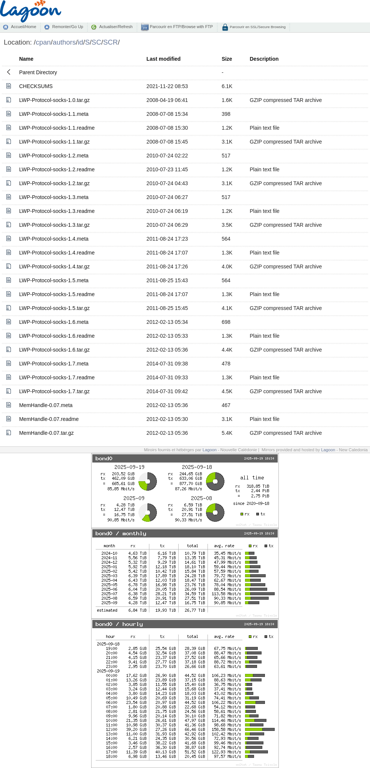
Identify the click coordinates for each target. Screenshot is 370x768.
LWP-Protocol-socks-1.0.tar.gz (54, 100)
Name (26, 59)
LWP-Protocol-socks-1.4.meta (54, 239)
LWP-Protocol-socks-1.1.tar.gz (54, 142)
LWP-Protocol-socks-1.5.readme (57, 294)
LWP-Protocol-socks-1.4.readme (57, 253)
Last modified (163, 59)
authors (64, 42)
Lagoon (210, 450)
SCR (110, 42)
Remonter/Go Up (67, 26)
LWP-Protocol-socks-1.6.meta (54, 322)
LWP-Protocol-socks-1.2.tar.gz (54, 183)
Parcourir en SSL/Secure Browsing (257, 27)
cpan (43, 42)
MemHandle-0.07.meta (45, 405)
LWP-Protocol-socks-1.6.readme (57, 336)
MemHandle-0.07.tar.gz (46, 433)
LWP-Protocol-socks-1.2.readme (57, 169)
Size (227, 59)
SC (96, 42)
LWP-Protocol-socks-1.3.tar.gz (54, 225)
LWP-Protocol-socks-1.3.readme (57, 211)
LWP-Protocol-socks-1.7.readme (57, 377)
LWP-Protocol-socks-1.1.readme (57, 128)
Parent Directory (38, 72)
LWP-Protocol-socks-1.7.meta (54, 364)
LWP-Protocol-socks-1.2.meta (54, 156)
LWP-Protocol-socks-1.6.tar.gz (54, 350)
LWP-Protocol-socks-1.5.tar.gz (54, 308)
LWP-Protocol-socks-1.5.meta (54, 280)
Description (264, 59)
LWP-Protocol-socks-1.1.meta (54, 114)
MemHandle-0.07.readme (49, 419)
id (80, 42)
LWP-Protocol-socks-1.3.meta (54, 197)
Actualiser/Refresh (115, 26)
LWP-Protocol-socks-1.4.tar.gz (54, 266)
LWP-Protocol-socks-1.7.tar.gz (54, 391)
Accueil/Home (23, 26)
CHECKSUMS (36, 86)
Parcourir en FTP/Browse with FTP (181, 26)
